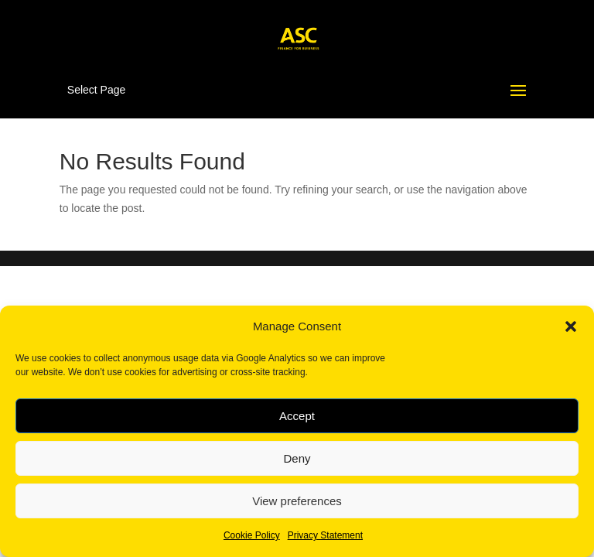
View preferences (297, 500)
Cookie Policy (252, 535)
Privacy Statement (325, 535)
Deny (296, 458)
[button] (571, 326)
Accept (297, 415)
